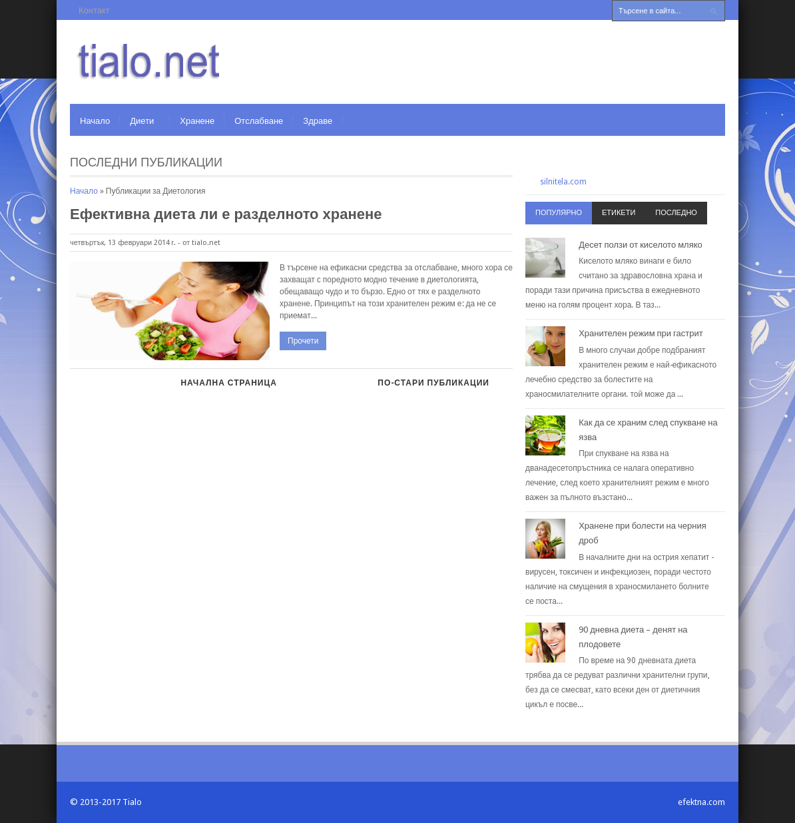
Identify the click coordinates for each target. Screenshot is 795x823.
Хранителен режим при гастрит (641, 333)
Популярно (558, 212)
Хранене (197, 121)
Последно (676, 212)
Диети (142, 121)
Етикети (618, 212)
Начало (95, 121)
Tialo (132, 802)
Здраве (317, 121)
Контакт (94, 10)
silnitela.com (563, 181)
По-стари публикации (433, 383)
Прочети (303, 341)
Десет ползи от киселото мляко (640, 245)
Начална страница (228, 383)
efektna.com (701, 802)
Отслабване (258, 121)
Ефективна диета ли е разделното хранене (226, 214)
